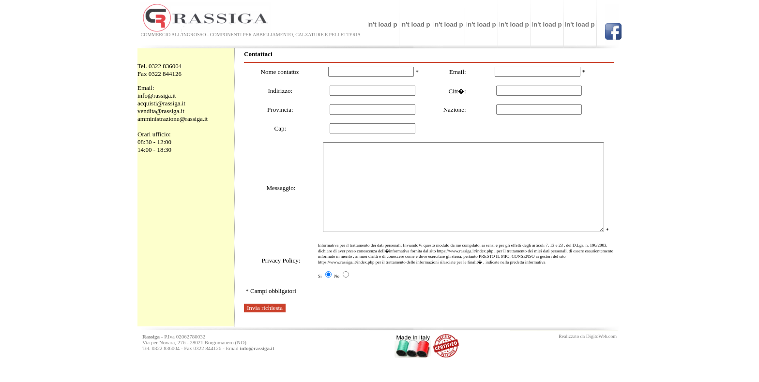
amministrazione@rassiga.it (172, 118)
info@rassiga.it (156, 95)
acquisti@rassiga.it (161, 103)
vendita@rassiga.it (160, 111)
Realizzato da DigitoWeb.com (588, 359)
